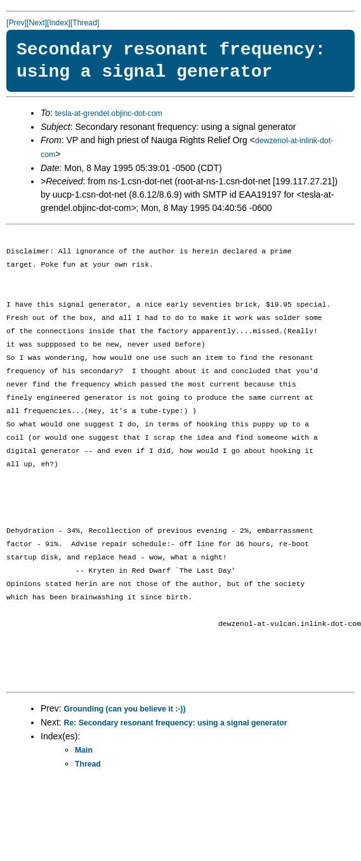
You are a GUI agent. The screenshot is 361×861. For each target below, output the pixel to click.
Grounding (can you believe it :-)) (125, 709)
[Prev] (16, 22)
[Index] (58, 22)
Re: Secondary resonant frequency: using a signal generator (175, 722)
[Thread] (85, 22)
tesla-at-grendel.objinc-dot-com (108, 113)
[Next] (37, 22)
